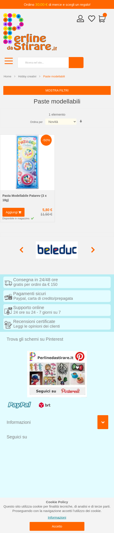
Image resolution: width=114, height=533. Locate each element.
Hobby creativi (27, 76)
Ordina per (36, 122)
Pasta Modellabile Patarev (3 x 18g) (24, 198)
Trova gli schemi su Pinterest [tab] (35, 339)
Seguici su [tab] (17, 436)
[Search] (76, 62)
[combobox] (41, 62)
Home (7, 76)
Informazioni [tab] (19, 422)
